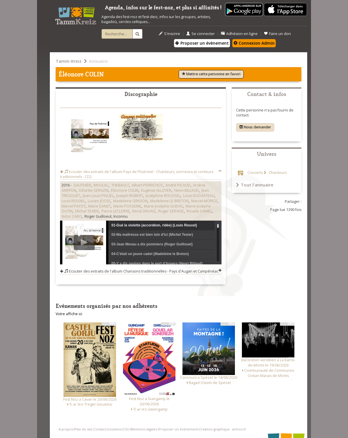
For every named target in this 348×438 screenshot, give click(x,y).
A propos (66, 429)
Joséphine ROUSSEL (163, 195)
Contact (100, 429)
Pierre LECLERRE (115, 211)
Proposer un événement (178, 429)
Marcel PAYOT (73, 206)
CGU (125, 429)
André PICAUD (178, 185)
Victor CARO (71, 216)
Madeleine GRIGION (130, 200)
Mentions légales (144, 429)
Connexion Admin (254, 43)
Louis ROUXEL (73, 200)
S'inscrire (169, 33)
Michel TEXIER (87, 211)
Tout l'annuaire (254, 185)
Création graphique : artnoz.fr (222, 429)
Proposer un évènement (202, 43)
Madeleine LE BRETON (169, 200)
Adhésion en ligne (239, 33)
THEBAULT (120, 185)
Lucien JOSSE (99, 200)
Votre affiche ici (69, 313)
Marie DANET (99, 206)
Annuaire (98, 61)
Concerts (255, 172)
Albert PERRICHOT (147, 185)
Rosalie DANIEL (199, 211)
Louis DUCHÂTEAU (199, 195)
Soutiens (114, 429)
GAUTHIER (82, 185)
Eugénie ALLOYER (156, 190)
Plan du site (83, 429)
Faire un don (277, 33)
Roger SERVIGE (171, 211)
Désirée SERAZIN (93, 190)
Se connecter (200, 33)
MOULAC (101, 185)
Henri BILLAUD (186, 190)
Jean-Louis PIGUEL (98, 195)
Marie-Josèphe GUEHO (163, 206)
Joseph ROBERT (129, 195)
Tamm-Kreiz (69, 61)
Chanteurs (277, 172)
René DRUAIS (144, 211)
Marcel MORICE (204, 200)
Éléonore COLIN (124, 190)
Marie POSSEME (127, 206)
